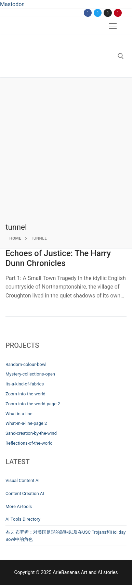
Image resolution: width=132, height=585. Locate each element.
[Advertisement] (66, 153)
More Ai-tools (18, 506)
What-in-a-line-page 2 (26, 423)
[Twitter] (98, 13)
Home (16, 238)
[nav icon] (113, 26)
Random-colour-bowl (26, 364)
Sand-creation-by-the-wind (31, 433)
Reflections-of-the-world (29, 443)
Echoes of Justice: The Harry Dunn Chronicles (58, 258)
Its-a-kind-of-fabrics (24, 383)
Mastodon (12, 4)
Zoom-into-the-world (25, 393)
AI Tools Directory (22, 519)
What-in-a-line (18, 413)
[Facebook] (88, 13)
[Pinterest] (118, 13)
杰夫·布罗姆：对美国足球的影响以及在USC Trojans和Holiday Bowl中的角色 (65, 536)
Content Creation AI (24, 493)
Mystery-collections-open (30, 374)
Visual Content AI (22, 480)
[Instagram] (107, 13)
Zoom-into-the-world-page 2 (32, 403)
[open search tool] (121, 56)
